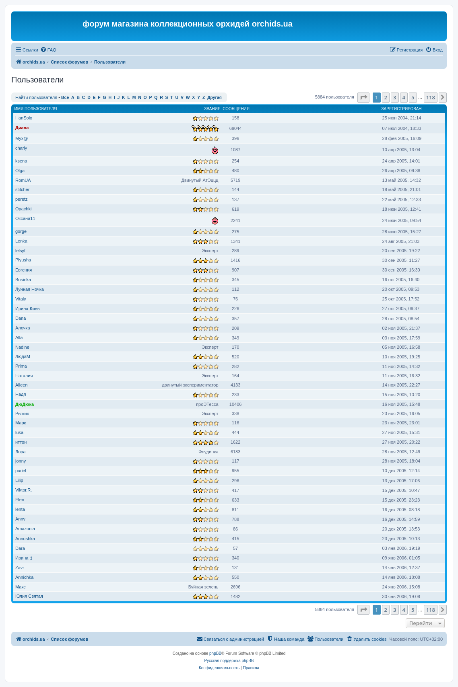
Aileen (21, 385)
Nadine (22, 347)
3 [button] (394, 97)
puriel (20, 470)
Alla (19, 337)
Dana (20, 318)
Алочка (22, 327)
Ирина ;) (23, 557)
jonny (20, 461)
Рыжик (22, 413)
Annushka (25, 538)
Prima (21, 366)
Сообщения (236, 109)
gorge (21, 231)
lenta (20, 509)
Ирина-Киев (27, 308)
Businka (23, 279)
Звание (212, 109)
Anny (20, 518)
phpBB (215, 653)
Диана (22, 127)
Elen (19, 499)
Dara (20, 548)
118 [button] (430, 97)
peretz (21, 199)
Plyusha (23, 259)
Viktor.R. (23, 489)
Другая (214, 97)
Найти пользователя (36, 97)
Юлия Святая (29, 596)
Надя (20, 394)
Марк (20, 422)
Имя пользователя (35, 109)
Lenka (21, 241)
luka (19, 432)
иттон (21, 442)
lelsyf (20, 250)
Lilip (19, 480)
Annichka (24, 577)
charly (21, 148)
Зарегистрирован (402, 109)
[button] (363, 97)
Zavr (19, 567)
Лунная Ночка (29, 289)
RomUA (23, 180)
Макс (20, 586)
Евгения (23, 269)
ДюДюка (24, 404)
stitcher (22, 189)
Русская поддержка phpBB (229, 660)
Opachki (23, 208)
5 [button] (412, 97)
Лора (20, 451)
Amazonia (25, 528)
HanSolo (23, 117)
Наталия (24, 375)
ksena (21, 160)
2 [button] (385, 97)
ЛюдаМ (22, 356)
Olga (20, 170)
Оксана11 (25, 218)
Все (65, 97)
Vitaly (20, 298)
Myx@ (21, 138)
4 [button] (403, 97)
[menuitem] (48, 50)
